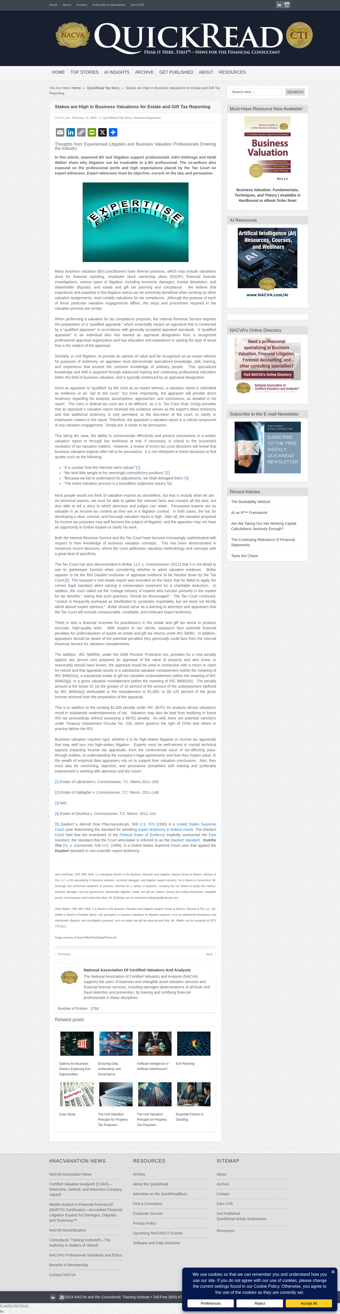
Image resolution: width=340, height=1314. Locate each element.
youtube (295, 4)
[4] (161, 483)
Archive (73, 4)
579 (143, 824)
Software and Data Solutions (153, 1243)
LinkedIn (288, 4)
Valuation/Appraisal (138, 117)
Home (45, 4)
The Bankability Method (241, 502)
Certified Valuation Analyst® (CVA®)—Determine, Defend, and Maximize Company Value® (77, 1189)
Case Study (58, 1114)
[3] (178, 478)
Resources (223, 72)
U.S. (134, 824)
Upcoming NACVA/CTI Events (155, 1233)
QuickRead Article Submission (245, 1219)
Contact (226, 1194)
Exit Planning (176, 1064)
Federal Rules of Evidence (133, 835)
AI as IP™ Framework (240, 512)
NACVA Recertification (59, 1230)
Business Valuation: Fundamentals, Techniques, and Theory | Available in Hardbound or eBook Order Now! (259, 195)
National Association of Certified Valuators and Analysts (128, 970)
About (58, 4)
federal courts (173, 829)
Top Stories (76, 72)
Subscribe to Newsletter (100, 4)
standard (176, 840)
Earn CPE (128, 4)
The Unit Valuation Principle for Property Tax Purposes (104, 1119)
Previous (54, 953)
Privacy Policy (141, 1223)
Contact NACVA (54, 1275)
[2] (159, 473)
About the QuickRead (147, 1184)
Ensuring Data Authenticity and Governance (100, 1069)
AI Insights (108, 72)
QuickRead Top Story (94, 88)
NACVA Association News (62, 1174)
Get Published (168, 72)
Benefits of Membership (60, 1265)
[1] (129, 467)
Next (202, 953)
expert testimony (143, 829)
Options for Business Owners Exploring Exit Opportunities (66, 1069)
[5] (58, 580)
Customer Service (145, 1213)
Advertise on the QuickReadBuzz (157, 1194)
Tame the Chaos (235, 556)
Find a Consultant (144, 1204)
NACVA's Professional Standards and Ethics (77, 1255)
